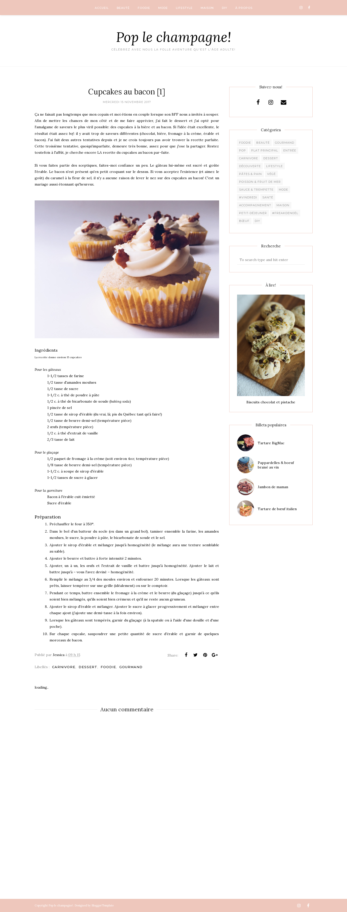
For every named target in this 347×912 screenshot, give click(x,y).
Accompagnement (255, 205)
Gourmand (131, 667)
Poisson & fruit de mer (260, 182)
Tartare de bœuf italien (277, 509)
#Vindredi (248, 197)
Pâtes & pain (250, 174)
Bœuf (244, 221)
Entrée (289, 150)
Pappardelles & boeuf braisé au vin (276, 465)
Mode (283, 189)
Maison (282, 205)
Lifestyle (274, 166)
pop (242, 150)
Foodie (108, 667)
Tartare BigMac (271, 443)
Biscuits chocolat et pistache (270, 402)
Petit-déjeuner (253, 213)
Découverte (250, 166)
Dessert (88, 667)
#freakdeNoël (285, 213)
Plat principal (264, 150)
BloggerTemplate (102, 905)
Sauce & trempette (256, 189)
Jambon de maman (273, 487)
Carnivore (63, 667)
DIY (257, 221)
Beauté (263, 142)
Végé (271, 174)
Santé (267, 197)
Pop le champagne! (173, 37)
